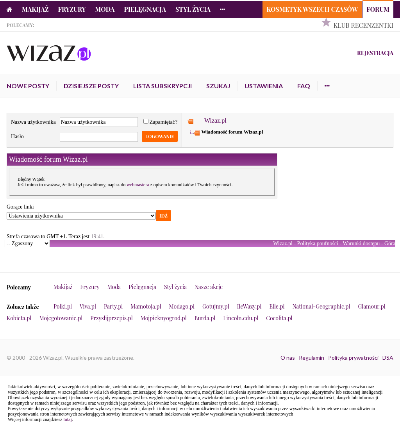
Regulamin (311, 357)
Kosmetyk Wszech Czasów (312, 9)
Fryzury (72, 9)
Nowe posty (28, 85)
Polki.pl (63, 306)
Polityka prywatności (353, 357)
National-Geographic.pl (321, 306)
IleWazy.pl (249, 306)
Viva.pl (88, 306)
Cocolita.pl (279, 318)
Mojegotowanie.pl (61, 318)
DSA (387, 357)
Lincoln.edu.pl (240, 318)
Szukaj (218, 85)
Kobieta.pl (19, 318)
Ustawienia (264, 85)
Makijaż (35, 9)
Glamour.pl (371, 306)
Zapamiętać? (160, 122)
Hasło (17, 136)
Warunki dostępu (361, 243)
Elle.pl (276, 306)
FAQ (303, 85)
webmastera (138, 184)
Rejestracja (375, 53)
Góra (389, 243)
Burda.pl (205, 318)
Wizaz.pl (215, 120)
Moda (105, 9)
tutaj (67, 419)
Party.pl (113, 306)
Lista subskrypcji (162, 85)
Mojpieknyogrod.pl (164, 318)
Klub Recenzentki (363, 25)
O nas (287, 357)
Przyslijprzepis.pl (111, 318)
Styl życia (193, 9)
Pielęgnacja (145, 9)
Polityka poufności (317, 243)
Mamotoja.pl (145, 306)
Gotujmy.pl (215, 306)
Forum (377, 9)
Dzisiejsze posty (91, 85)
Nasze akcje (209, 287)
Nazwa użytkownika (33, 122)
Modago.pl (182, 306)
